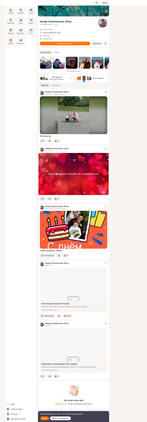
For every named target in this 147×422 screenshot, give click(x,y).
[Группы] (31, 11)
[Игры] (31, 31)
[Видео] (31, 21)
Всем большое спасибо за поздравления (73, 174)
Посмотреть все (73, 71)
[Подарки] (11, 31)
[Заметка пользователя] (73, 171)
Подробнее (47, 39)
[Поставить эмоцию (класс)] (56, 141)
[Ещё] (21, 404)
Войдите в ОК (61, 404)
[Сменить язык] (21, 409)
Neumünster (48, 29)
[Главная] (11, 11)
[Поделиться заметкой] (49, 141)
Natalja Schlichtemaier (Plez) (55, 21)
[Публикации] (11, 21)
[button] (45, 52)
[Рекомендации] (21, 41)
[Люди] (21, 21)
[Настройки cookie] (21, 418)
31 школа (46, 36)
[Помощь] (11, 41)
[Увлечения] (21, 11)
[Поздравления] (21, 31)
